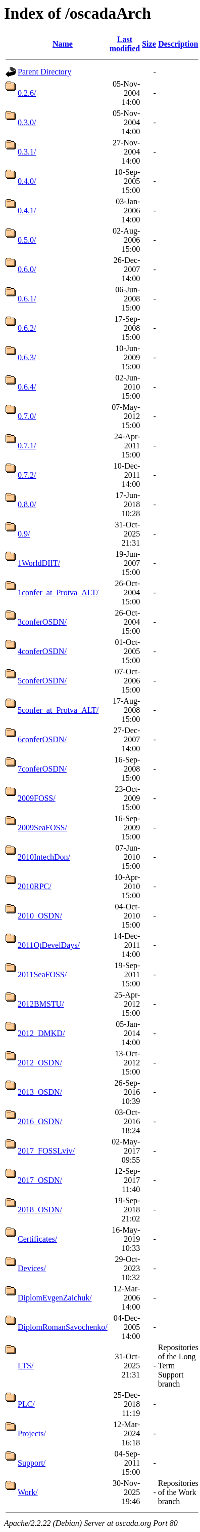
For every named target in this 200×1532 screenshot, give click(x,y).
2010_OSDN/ (40, 915)
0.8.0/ (27, 504)
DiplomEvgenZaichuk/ (55, 1297)
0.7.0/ (27, 416)
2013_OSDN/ (40, 1092)
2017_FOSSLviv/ (46, 1150)
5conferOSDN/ (42, 680)
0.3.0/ (27, 122)
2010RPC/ (35, 886)
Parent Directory (44, 71)
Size (149, 44)
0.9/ (24, 533)
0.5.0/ (27, 240)
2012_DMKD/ (41, 1033)
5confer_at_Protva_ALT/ (58, 710)
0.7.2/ (27, 475)
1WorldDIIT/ (39, 563)
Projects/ (32, 1433)
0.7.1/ (27, 445)
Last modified (125, 44)
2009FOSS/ (37, 798)
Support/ (31, 1463)
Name (63, 44)
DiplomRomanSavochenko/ (63, 1327)
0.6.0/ (27, 269)
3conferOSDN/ (42, 622)
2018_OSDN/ (40, 1209)
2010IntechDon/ (44, 857)
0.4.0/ (27, 181)
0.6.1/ (27, 298)
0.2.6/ (27, 93)
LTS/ (25, 1365)
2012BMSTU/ (41, 1004)
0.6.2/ (27, 328)
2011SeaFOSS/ (42, 974)
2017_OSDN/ (40, 1180)
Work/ (28, 1492)
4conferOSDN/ (42, 651)
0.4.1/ (27, 210)
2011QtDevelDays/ (49, 945)
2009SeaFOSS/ (42, 827)
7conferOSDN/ (42, 768)
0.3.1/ (27, 151)
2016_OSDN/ (40, 1121)
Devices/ (32, 1268)
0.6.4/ (27, 386)
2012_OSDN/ (40, 1062)
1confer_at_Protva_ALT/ (58, 592)
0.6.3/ (27, 357)
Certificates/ (37, 1239)
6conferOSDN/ (42, 739)
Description (178, 44)
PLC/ (26, 1404)
